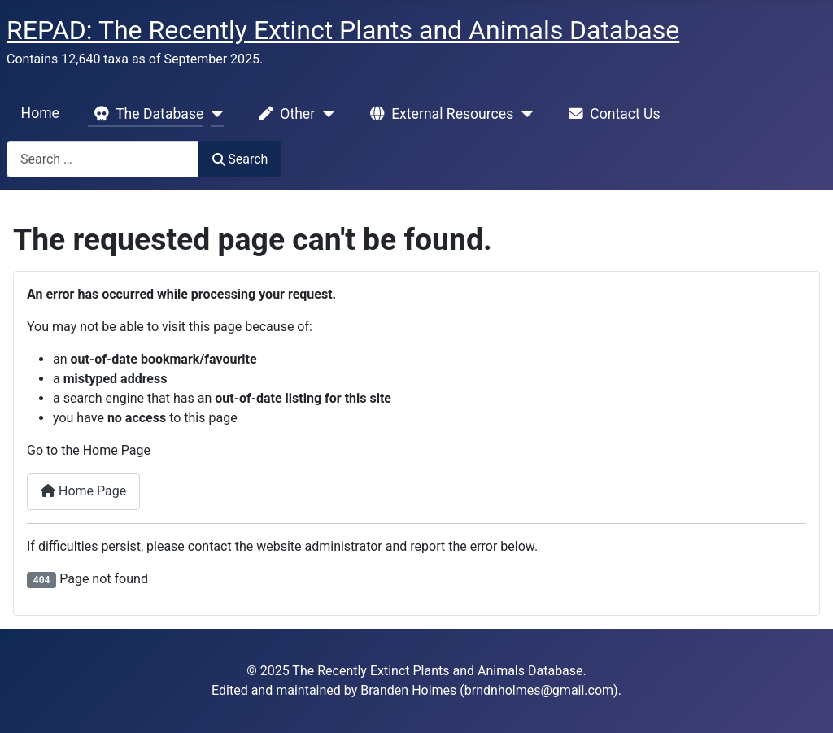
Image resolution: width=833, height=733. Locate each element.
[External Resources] (523, 114)
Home (40, 113)
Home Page (83, 491)
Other (283, 114)
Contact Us (611, 114)
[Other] (325, 114)
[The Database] (213, 114)
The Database (145, 114)
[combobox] (103, 159)
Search (240, 159)
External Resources (438, 114)
